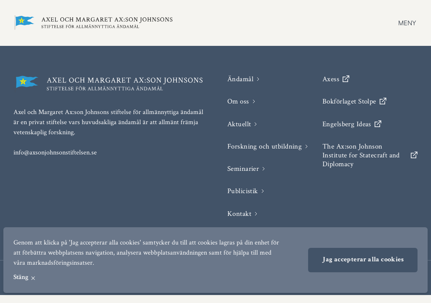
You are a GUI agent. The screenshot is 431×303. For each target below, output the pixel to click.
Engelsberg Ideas (351, 124)
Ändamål (240, 78)
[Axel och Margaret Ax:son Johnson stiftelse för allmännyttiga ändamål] (93, 23)
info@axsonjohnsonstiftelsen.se (55, 152)
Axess (335, 78)
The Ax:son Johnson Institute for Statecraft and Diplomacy (370, 155)
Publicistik (242, 190)
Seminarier (243, 168)
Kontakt (239, 213)
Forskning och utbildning (264, 146)
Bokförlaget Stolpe (354, 101)
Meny (407, 23)
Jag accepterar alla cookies (363, 260)
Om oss (238, 101)
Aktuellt (239, 124)
